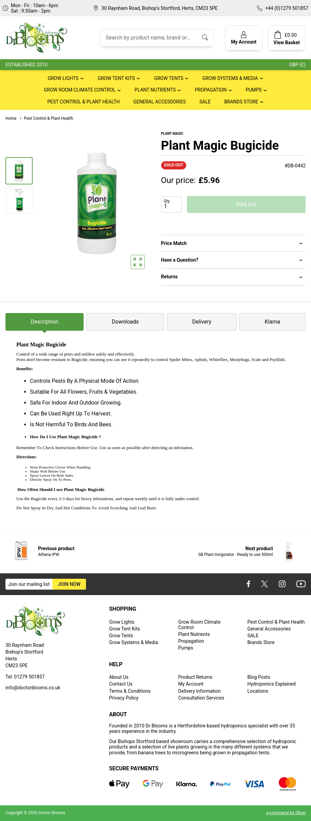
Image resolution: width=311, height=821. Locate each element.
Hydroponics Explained (271, 684)
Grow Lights (63, 78)
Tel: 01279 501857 (25, 676)
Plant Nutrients (155, 90)
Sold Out (246, 204)
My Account (190, 684)
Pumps (254, 90)
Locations (257, 691)
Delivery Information (199, 691)
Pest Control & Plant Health (83, 101)
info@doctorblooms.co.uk (32, 687)
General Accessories (159, 101)
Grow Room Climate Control (80, 90)
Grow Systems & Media (230, 78)
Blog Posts (258, 677)
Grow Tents (168, 78)
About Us (118, 677)
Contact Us (121, 684)
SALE (205, 101)
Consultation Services (201, 698)
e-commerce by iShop (286, 812)
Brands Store (241, 101)
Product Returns (195, 677)
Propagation (211, 90)
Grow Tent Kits (116, 78)
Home (10, 118)
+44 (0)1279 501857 (286, 8)
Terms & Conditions (130, 691)
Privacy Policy (123, 698)
